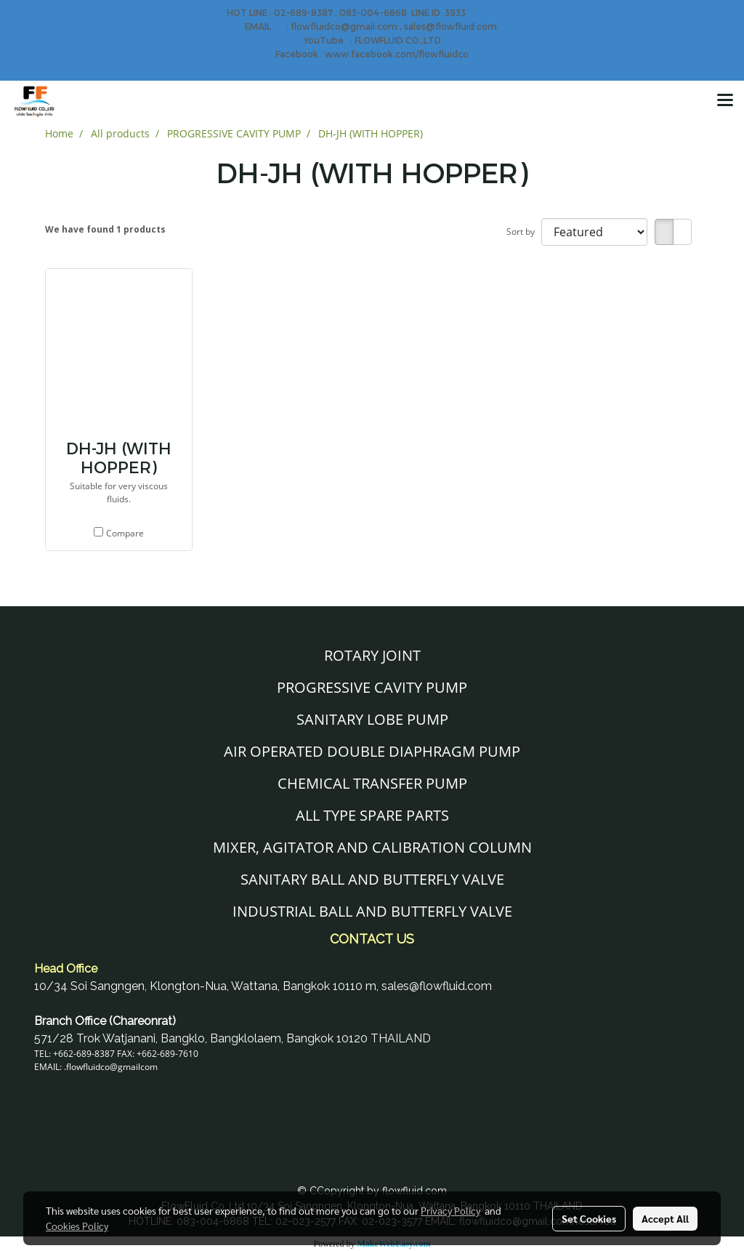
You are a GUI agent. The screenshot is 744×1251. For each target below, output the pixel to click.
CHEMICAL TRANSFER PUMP (372, 783)
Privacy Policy (450, 1210)
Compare (125, 533)
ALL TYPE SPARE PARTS (372, 815)
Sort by (523, 231)
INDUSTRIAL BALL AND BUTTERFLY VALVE (372, 911)
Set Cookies (589, 1218)
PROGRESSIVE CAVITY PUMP (372, 687)
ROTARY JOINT (372, 655)
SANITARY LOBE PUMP (372, 719)
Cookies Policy (77, 1225)
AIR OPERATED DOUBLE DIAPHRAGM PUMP (372, 751)
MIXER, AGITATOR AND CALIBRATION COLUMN (372, 847)
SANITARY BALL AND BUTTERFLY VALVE (372, 879)
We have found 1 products (105, 229)
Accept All (665, 1218)
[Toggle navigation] (725, 101)
